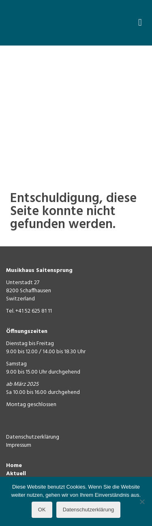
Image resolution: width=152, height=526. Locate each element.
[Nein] (142, 502)
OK (42, 509)
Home (14, 465)
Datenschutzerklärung (32, 437)
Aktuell (16, 473)
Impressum (18, 445)
